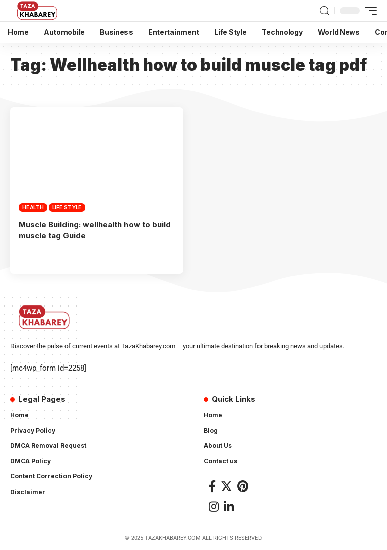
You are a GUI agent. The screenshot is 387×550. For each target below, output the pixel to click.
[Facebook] (212, 485)
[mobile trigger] (368, 11)
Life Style (67, 207)
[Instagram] (213, 505)
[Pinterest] (243, 485)
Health (33, 207)
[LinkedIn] (228, 505)
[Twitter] (226, 485)
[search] (324, 11)
